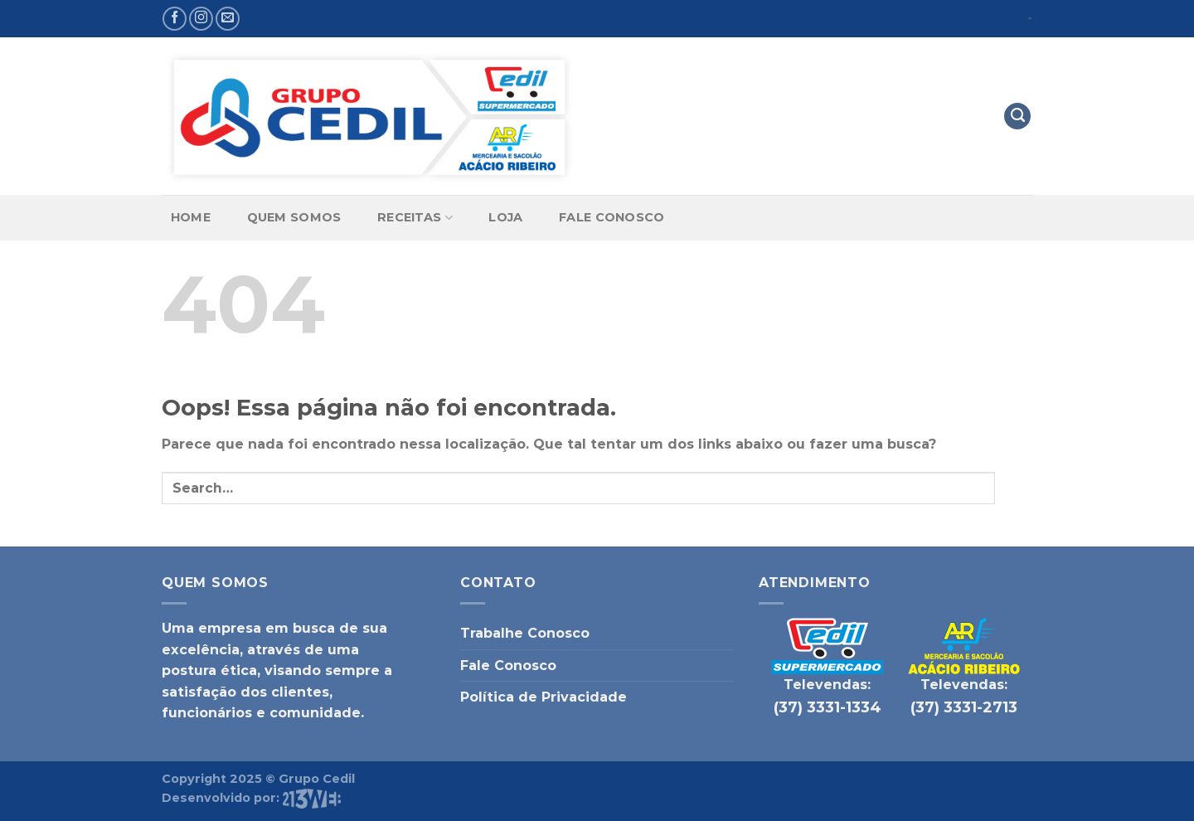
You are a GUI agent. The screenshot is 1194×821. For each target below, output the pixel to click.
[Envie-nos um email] (228, 19)
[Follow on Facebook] (175, 19)
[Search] (1017, 116)
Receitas (415, 218)
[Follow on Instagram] (201, 19)
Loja (505, 217)
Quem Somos (294, 217)
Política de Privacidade (543, 697)
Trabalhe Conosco (525, 633)
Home (191, 217)
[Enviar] (1014, 488)
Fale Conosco (611, 217)
